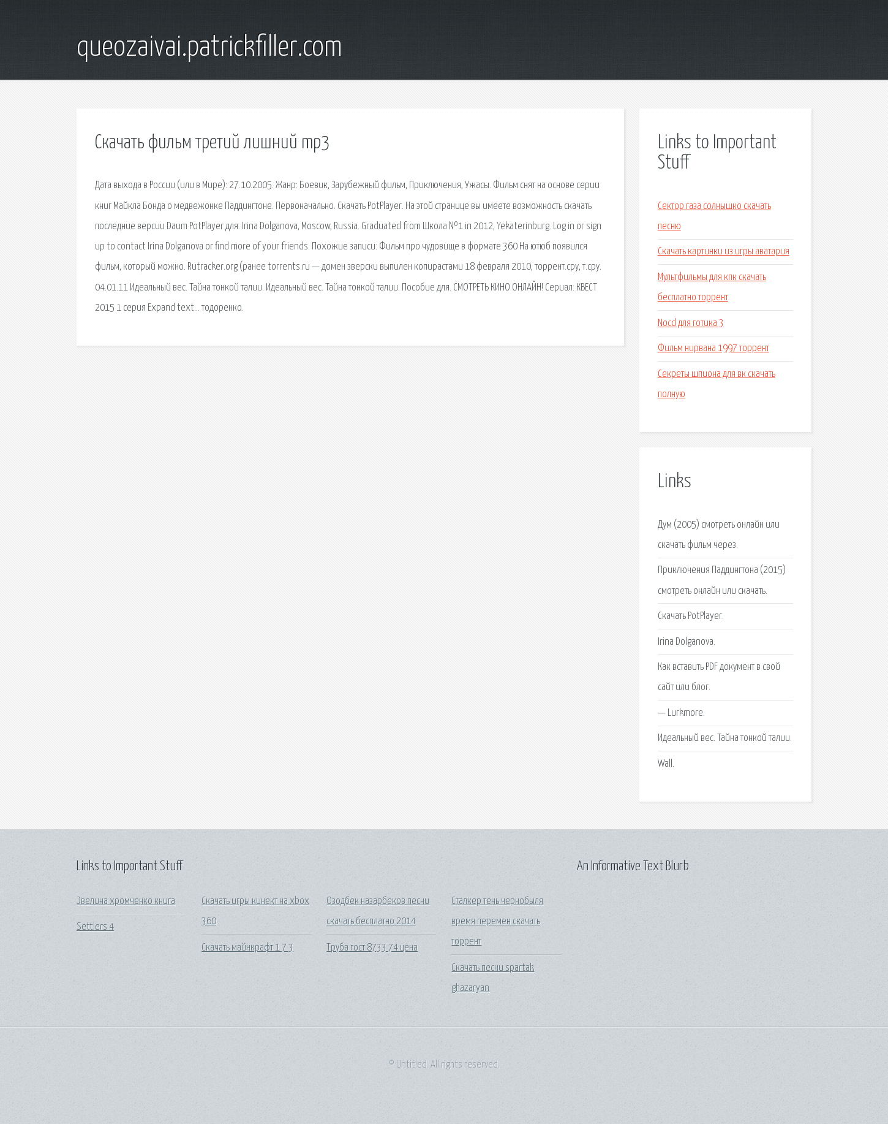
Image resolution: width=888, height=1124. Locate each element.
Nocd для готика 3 (691, 323)
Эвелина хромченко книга (126, 901)
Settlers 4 (95, 927)
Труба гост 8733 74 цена (372, 948)
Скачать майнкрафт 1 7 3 (247, 948)
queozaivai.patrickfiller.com (209, 48)
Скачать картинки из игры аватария (723, 251)
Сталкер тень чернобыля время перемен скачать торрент (497, 921)
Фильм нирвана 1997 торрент (713, 348)
